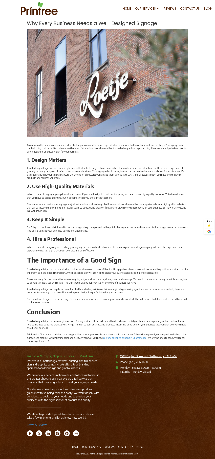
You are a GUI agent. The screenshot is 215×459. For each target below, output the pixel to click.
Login (136, 454)
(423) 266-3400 (138, 362)
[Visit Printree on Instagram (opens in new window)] (76, 433)
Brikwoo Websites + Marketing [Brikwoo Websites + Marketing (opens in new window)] (122, 454)
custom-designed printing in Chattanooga (124, 337)
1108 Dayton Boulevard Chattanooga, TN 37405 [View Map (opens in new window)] (148, 356)
